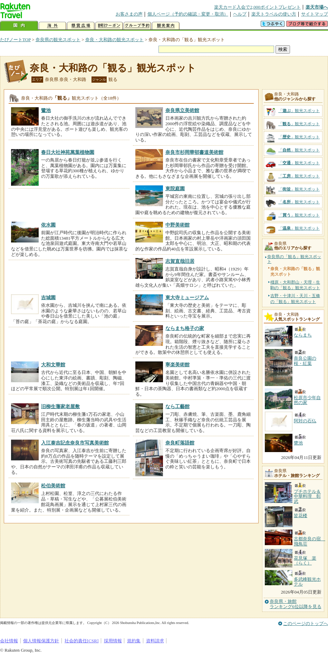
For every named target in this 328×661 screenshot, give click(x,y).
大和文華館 (53, 364)
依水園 (48, 225)
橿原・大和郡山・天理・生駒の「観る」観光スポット (295, 285)
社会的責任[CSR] (82, 640)
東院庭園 (175, 188)
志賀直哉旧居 (179, 261)
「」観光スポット (299, 110)
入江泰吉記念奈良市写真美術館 (75, 443)
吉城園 (48, 297)
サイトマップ (314, 14)
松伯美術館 (53, 485)
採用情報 (113, 640)
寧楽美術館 (177, 364)
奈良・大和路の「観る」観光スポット (113, 68)
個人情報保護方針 (41, 640)
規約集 (134, 640)
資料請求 (155, 640)
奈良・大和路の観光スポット (114, 39)
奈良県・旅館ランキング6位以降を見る (295, 604)
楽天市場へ (317, 7)
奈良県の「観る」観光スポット (294, 259)
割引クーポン (109, 26)
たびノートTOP (15, 39)
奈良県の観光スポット (58, 39)
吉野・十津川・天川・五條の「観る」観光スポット (295, 298)
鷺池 (46, 110)
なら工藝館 (177, 406)
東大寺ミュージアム (187, 297)
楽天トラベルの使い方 (273, 14)
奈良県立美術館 (182, 110)
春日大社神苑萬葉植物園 (67, 152)
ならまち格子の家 (184, 328)
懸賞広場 (81, 26)
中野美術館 (177, 225)
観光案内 (166, 26)
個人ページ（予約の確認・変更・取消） (187, 14)
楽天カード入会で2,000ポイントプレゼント (257, 7)
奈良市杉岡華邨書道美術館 (194, 152)
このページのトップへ (305, 623)
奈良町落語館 (179, 443)
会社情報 (9, 640)
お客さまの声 (129, 14)
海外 (52, 26)
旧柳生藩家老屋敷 (60, 406)
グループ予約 (137, 26)
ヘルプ (240, 14)
